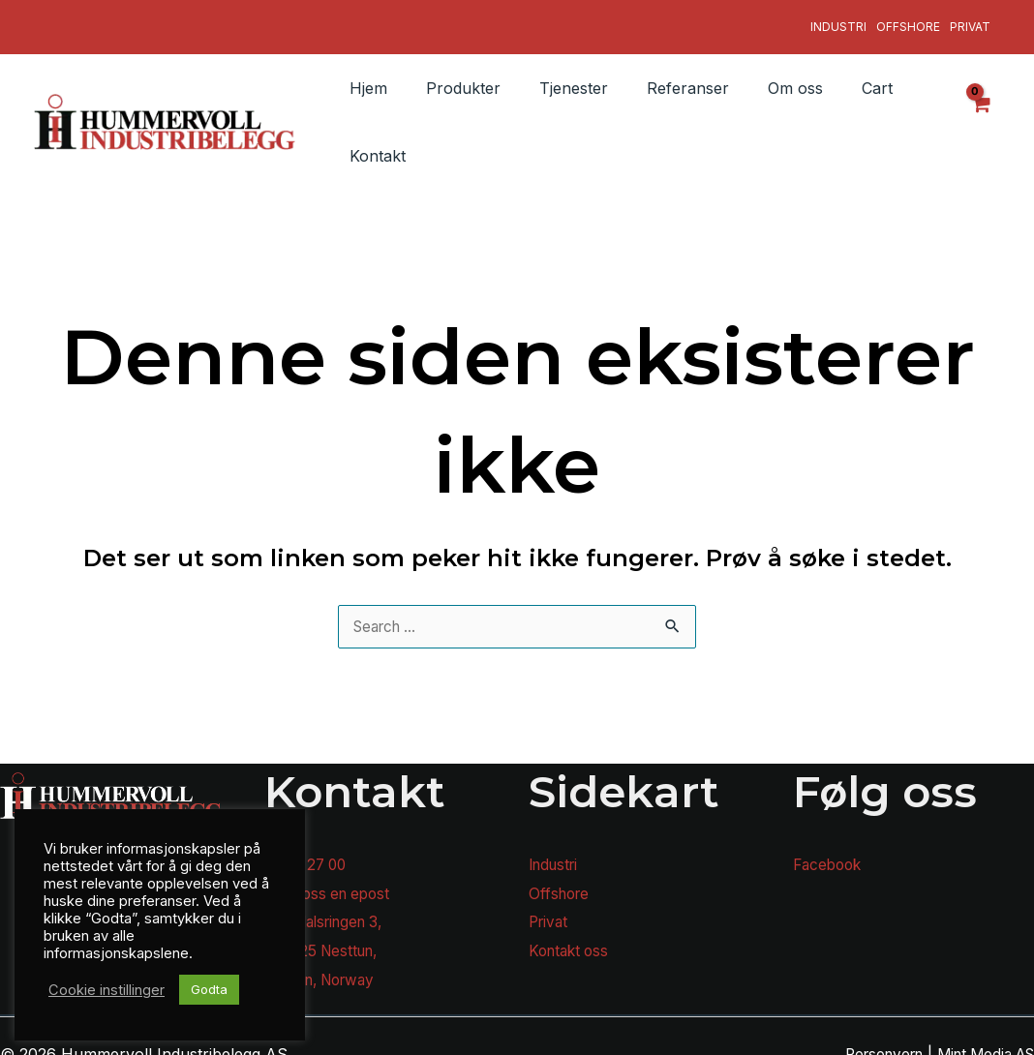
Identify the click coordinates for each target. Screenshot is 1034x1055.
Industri (838, 20)
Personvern (868, 1040)
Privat (970, 20)
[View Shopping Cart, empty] (980, 109)
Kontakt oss (572, 937)
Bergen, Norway (325, 966)
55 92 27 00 (308, 850)
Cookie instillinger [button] (106, 990)
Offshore (908, 20)
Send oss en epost (332, 879)
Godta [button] (209, 989)
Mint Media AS (980, 1040)
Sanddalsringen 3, (330, 909)
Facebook (830, 850)
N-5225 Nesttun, (325, 937)
